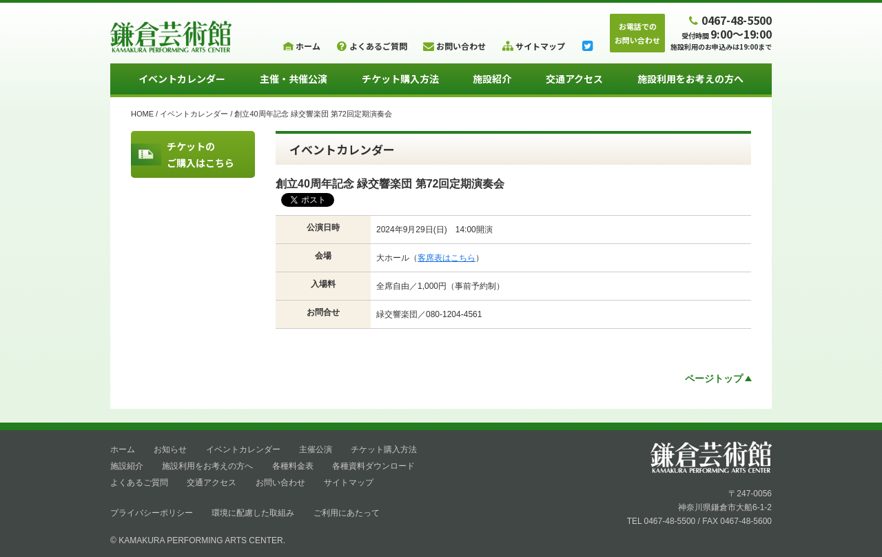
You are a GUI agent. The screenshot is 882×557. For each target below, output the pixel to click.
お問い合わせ (280, 482)
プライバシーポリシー (151, 513)
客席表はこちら (446, 258)
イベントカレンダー (182, 78)
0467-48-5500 (729, 20)
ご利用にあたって (347, 513)
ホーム (122, 449)
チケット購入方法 (400, 78)
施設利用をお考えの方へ (690, 78)
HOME (142, 114)
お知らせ (170, 449)
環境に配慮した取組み (253, 513)
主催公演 (315, 449)
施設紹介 (492, 78)
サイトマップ (348, 482)
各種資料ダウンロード (373, 466)
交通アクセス (574, 78)
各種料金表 (293, 466)
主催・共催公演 (293, 78)
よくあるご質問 (139, 482)
